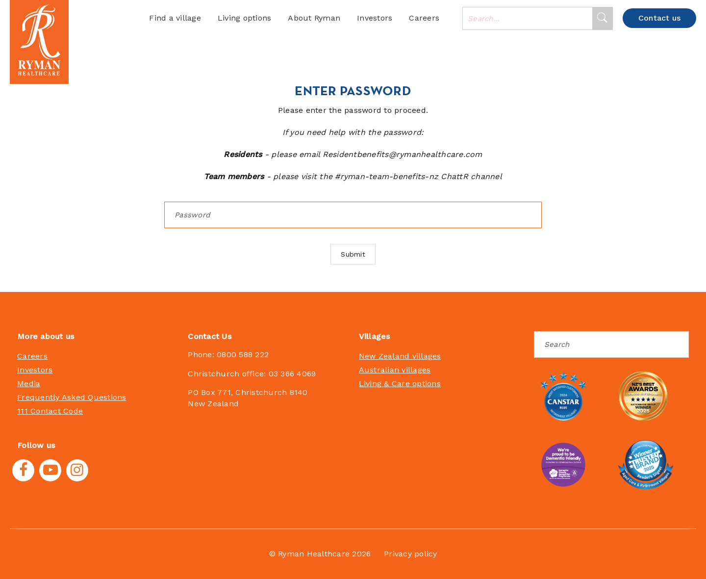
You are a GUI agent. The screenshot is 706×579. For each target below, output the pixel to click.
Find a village (175, 18)
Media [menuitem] (28, 383)
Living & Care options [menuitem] (400, 383)
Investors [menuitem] (34, 369)
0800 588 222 (243, 354)
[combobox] (527, 18)
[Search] (602, 18)
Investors (374, 18)
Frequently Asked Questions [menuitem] (71, 397)
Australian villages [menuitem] (395, 369)
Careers (424, 18)
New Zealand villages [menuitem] (400, 356)
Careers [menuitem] (32, 356)
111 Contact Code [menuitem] (50, 411)
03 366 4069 (292, 373)
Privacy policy (410, 553)
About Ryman (314, 18)
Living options (245, 18)
